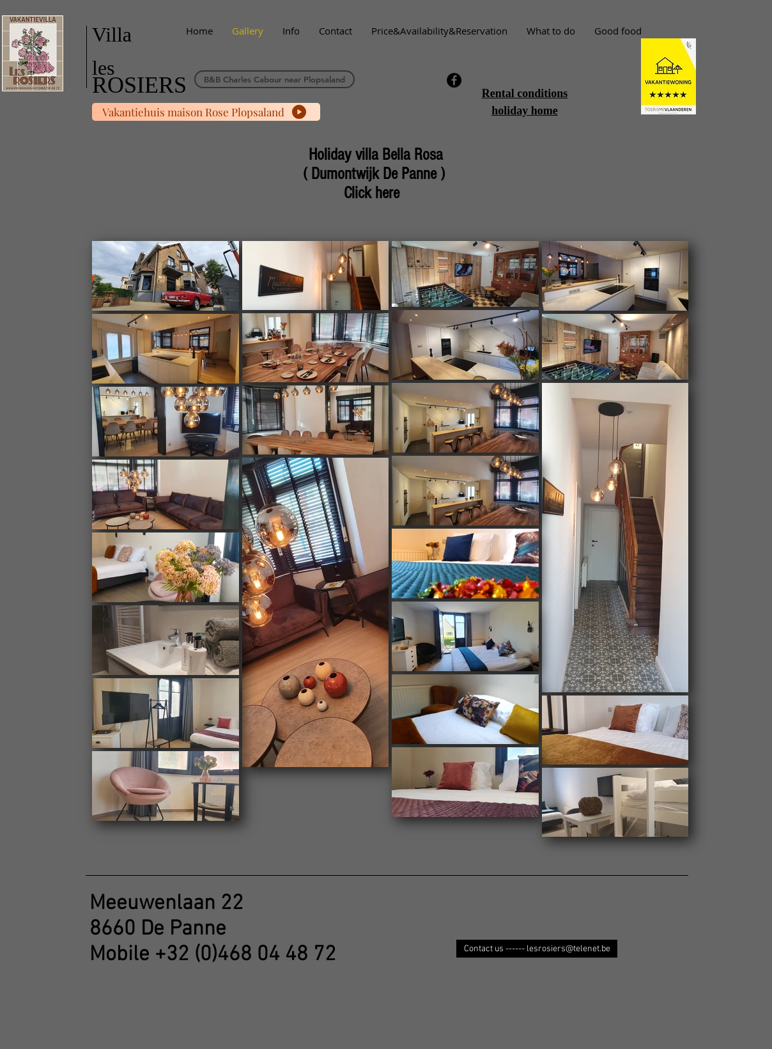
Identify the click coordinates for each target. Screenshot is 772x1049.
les (103, 67)
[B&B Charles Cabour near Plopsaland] (274, 79)
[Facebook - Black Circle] (454, 80)
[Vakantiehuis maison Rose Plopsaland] (206, 112)
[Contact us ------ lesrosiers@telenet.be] (536, 949)
